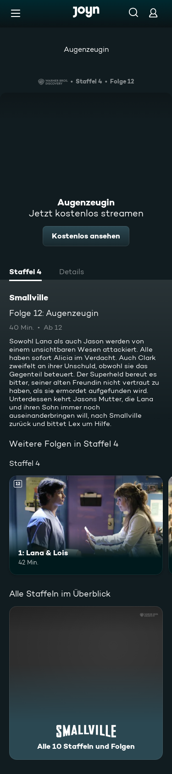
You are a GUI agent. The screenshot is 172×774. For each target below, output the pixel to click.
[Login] (153, 13)
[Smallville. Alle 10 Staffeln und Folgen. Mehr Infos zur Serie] (86, 683)
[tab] (25, 273)
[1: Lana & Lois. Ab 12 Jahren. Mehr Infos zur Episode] (86, 525)
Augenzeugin (86, 49)
